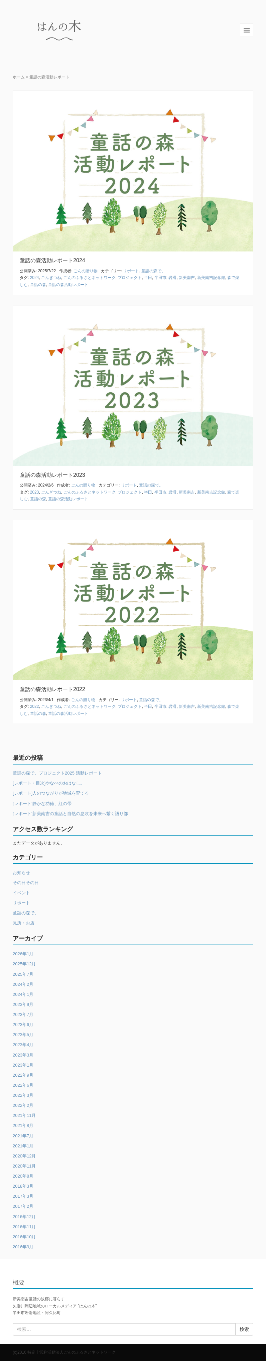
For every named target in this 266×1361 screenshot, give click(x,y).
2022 (34, 706)
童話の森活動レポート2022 (52, 689)
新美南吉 (187, 277)
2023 (34, 492)
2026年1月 (23, 953)
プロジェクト (130, 277)
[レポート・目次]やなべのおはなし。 (49, 783)
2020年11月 (24, 1166)
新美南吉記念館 (211, 277)
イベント (21, 892)
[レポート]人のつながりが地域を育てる (51, 793)
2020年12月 (24, 1155)
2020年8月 (23, 1176)
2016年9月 (23, 1246)
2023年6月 (23, 1024)
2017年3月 (23, 1196)
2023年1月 (23, 1065)
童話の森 (38, 284)
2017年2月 (23, 1206)
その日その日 (26, 882)
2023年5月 (23, 1034)
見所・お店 (23, 922)
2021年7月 (23, 1135)
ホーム (19, 77)
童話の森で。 (153, 271)
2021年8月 (23, 1125)
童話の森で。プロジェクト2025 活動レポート (57, 773)
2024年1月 (23, 994)
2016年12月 (24, 1216)
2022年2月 (23, 1105)
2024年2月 (23, 984)
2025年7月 (23, 974)
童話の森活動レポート (68, 284)
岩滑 (172, 277)
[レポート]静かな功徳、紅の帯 (42, 803)
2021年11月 (24, 1115)
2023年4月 (23, 1044)
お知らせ (21, 872)
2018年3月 (23, 1186)
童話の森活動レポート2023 (52, 475)
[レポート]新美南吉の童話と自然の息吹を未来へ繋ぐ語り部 (70, 813)
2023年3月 (23, 1055)
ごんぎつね (51, 277)
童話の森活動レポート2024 (52, 260)
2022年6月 (23, 1085)
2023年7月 (23, 1014)
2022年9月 (23, 1075)
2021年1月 (23, 1145)
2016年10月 (24, 1236)
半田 (148, 277)
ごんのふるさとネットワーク (89, 277)
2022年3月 (23, 1095)
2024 (34, 277)
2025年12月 (24, 963)
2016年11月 (24, 1226)
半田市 (160, 277)
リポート (131, 271)
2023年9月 (23, 1004)
